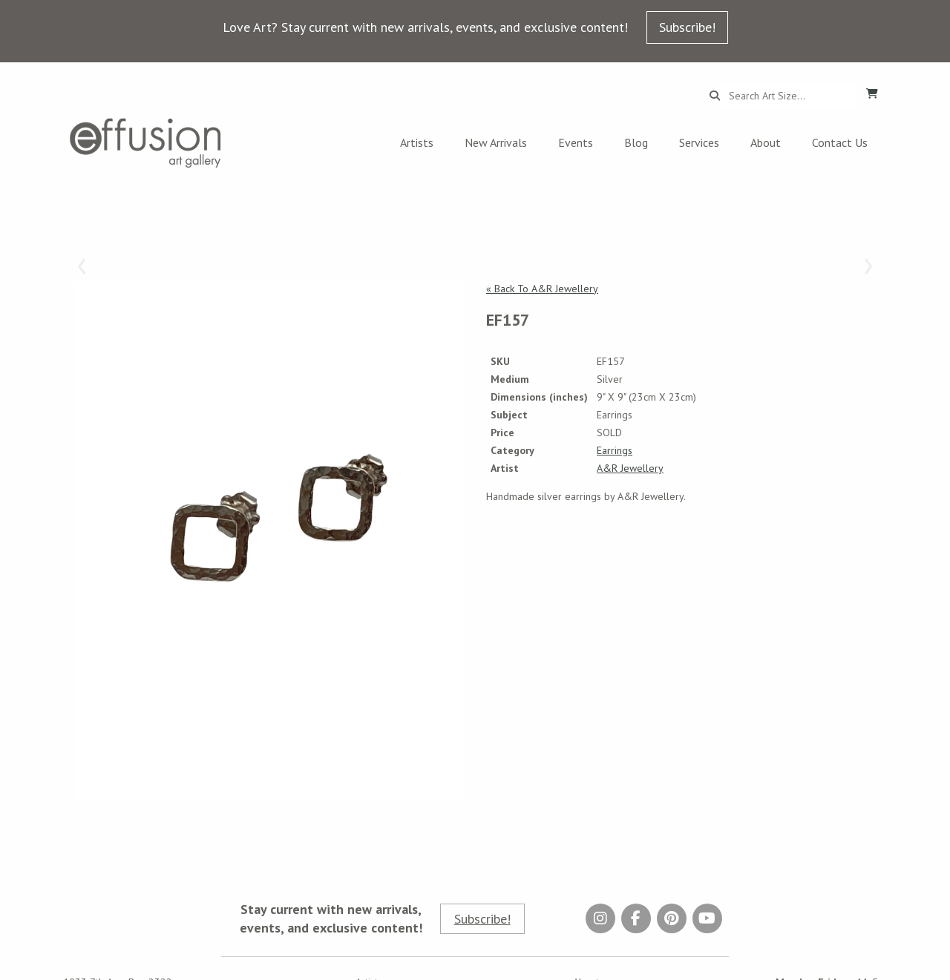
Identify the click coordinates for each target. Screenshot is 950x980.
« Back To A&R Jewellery (542, 288)
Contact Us (840, 142)
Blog (636, 142)
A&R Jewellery (630, 468)
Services (699, 142)
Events (575, 142)
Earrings (614, 450)
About (765, 142)
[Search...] (788, 95)
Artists (416, 142)
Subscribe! (687, 27)
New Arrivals (496, 142)
